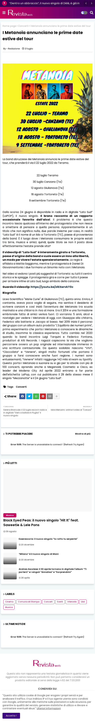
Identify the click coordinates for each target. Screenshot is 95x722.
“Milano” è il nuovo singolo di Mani (39, 554)
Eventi (60, 601)
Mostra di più (82, 433)
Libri (83, 601)
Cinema (9, 601)
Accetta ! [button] (11, 715)
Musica (9, 607)
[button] (85, 3)
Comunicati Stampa (28, 601)
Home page (9, 26)
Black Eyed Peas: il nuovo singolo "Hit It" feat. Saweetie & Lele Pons (41, 522)
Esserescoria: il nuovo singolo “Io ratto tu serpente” (48, 538)
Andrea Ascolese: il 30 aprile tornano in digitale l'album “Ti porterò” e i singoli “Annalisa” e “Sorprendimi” (53, 571)
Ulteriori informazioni (49, 708)
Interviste (71, 601)
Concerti (23, 26)
